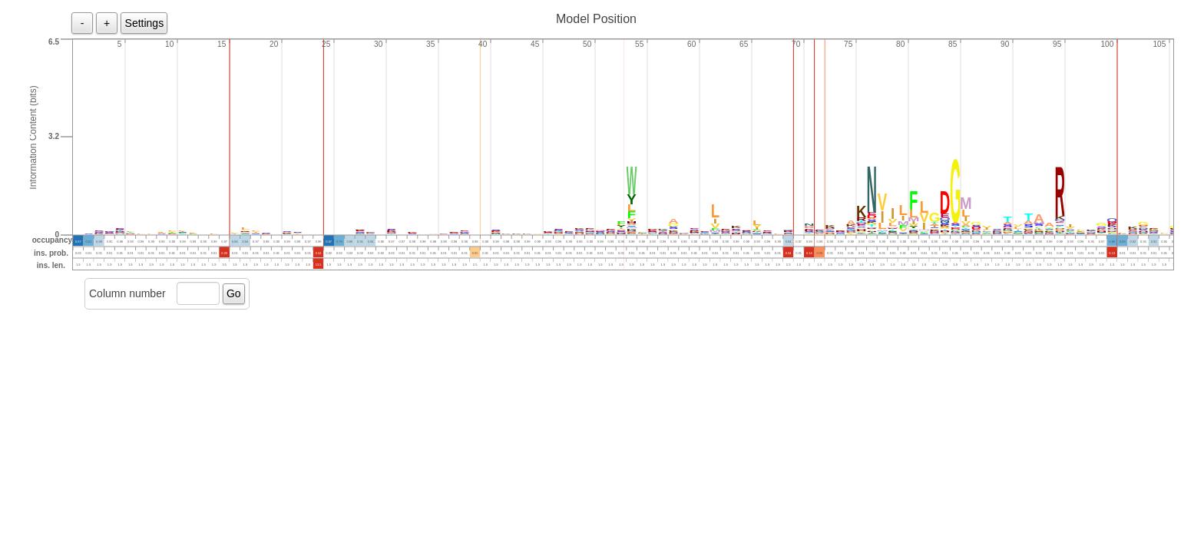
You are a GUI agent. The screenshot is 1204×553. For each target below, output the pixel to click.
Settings (144, 23)
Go (234, 293)
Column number (127, 293)
